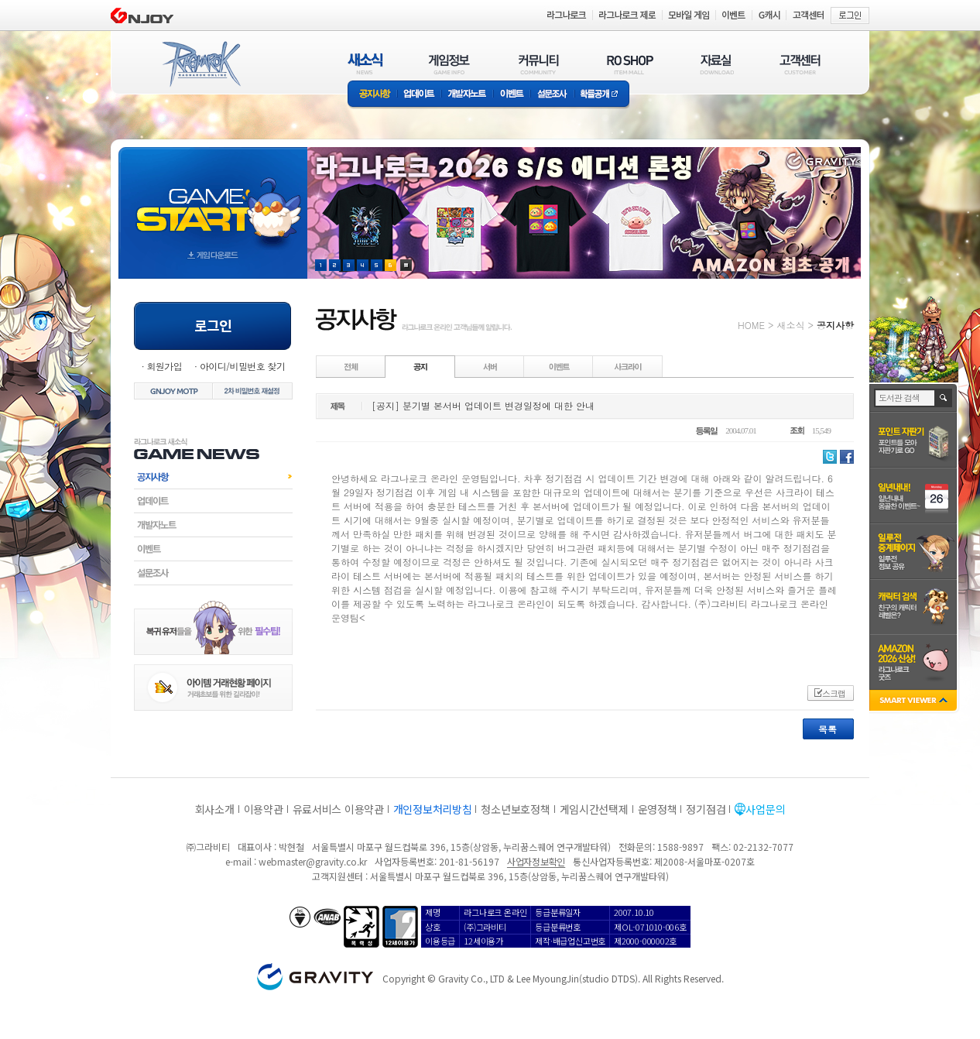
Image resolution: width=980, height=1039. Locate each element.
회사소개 (215, 809)
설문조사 (552, 95)
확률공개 (601, 95)
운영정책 (657, 809)
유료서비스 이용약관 (338, 809)
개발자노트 (467, 95)
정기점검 (705, 809)
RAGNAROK (200, 64)
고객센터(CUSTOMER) (800, 63)
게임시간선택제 (594, 809)
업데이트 (419, 95)
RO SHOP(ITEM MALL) (630, 63)
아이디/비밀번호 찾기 (242, 365)
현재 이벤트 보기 (406, 265)
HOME (751, 324)
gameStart (212, 198)
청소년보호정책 (515, 809)
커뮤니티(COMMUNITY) (539, 63)
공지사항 (372, 95)
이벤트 (511, 95)
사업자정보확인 (536, 861)
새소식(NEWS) (365, 63)
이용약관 (263, 809)
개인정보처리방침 (432, 809)
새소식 (790, 324)
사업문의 (765, 809)
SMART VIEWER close (914, 702)
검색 (944, 398)
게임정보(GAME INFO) (449, 63)
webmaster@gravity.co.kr (313, 861)
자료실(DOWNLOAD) (716, 63)
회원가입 (164, 365)
